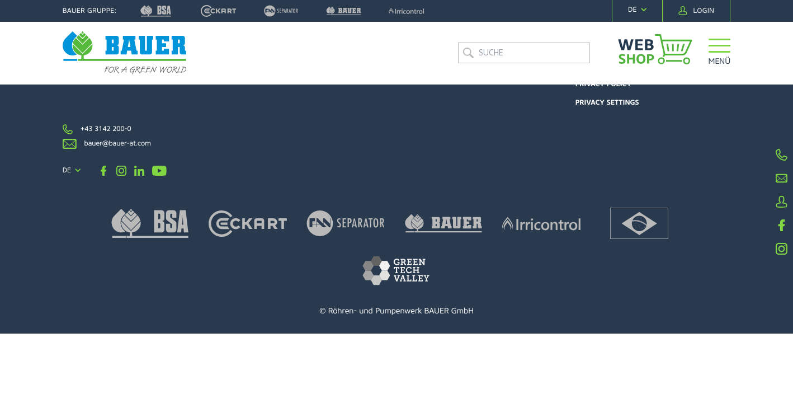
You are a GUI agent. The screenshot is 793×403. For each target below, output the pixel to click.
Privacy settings (607, 102)
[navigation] (637, 10)
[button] (720, 53)
